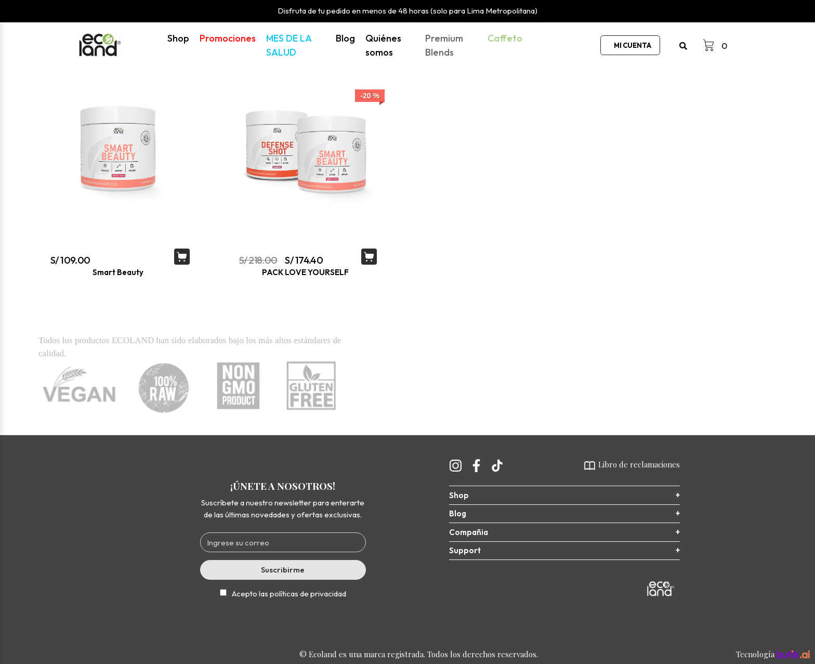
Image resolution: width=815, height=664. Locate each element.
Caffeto (505, 38)
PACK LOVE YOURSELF (305, 272)
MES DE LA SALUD (288, 45)
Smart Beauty (118, 272)
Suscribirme (283, 570)
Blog (345, 38)
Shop (178, 38)
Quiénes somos (383, 45)
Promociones (228, 38)
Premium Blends (444, 45)
